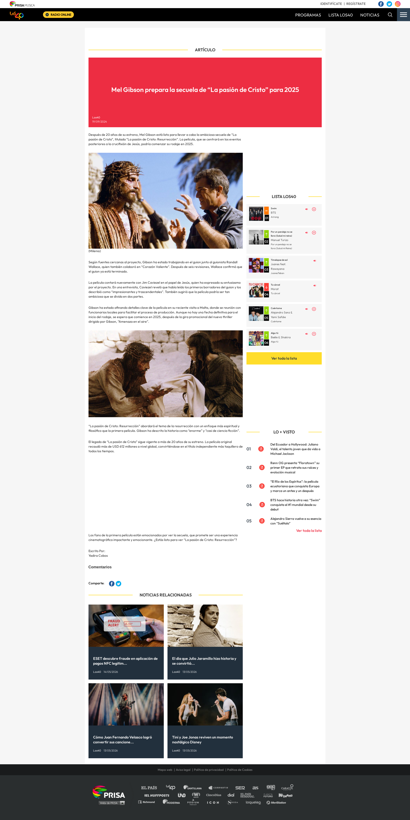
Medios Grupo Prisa (110, 803)
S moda (234, 802)
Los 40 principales (174, 788)
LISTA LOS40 (340, 15)
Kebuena (283, 795)
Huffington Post (158, 795)
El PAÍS (152, 788)
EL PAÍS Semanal (249, 795)
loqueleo (254, 802)
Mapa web (165, 769)
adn (270, 788)
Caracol (287, 788)
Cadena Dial (232, 795)
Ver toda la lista (284, 358)
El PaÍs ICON (214, 802)
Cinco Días (214, 795)
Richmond (149, 802)
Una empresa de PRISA (110, 791)
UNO (184, 795)
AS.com (255, 788)
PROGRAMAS (308, 15)
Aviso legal (183, 769)
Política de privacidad (209, 769)
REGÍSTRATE (356, 4)
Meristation (276, 802)
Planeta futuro (266, 795)
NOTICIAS (369, 15)
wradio (197, 795)
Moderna (172, 802)
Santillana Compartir (220, 788)
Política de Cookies (240, 769)
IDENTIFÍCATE (331, 4)
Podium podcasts (194, 802)
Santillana (195, 788)
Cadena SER (240, 788)
